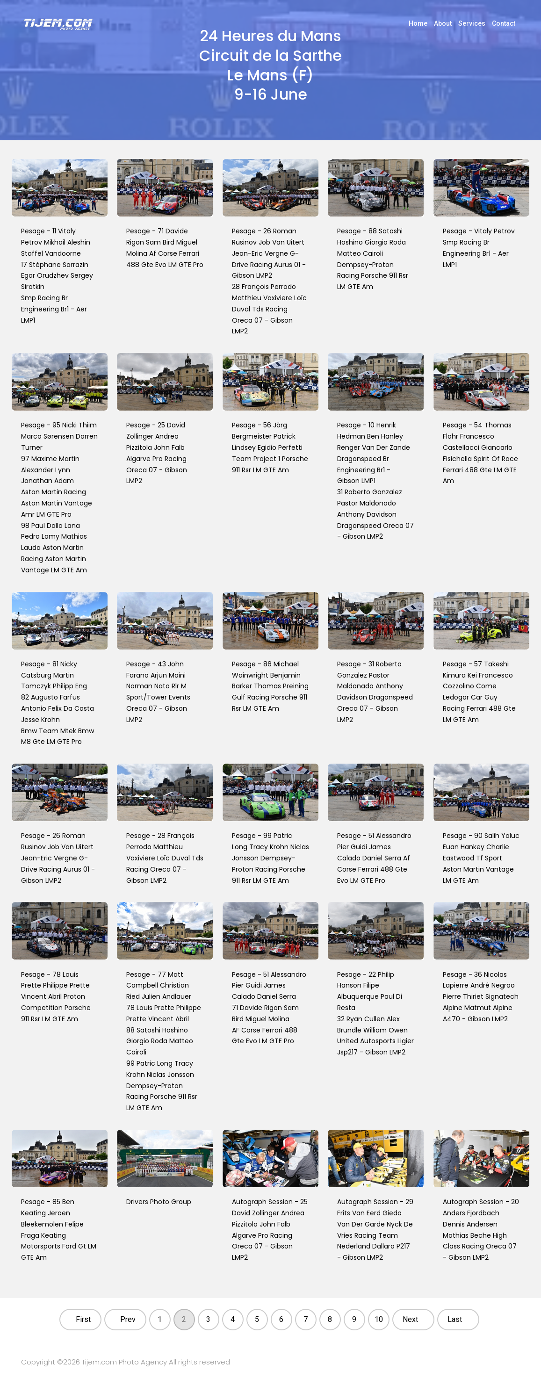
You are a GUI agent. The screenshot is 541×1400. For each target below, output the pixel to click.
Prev (128, 1319)
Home (418, 23)
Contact (503, 23)
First (83, 1319)
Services (471, 23)
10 (379, 1319)
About (443, 23)
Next (410, 1319)
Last (454, 1319)
